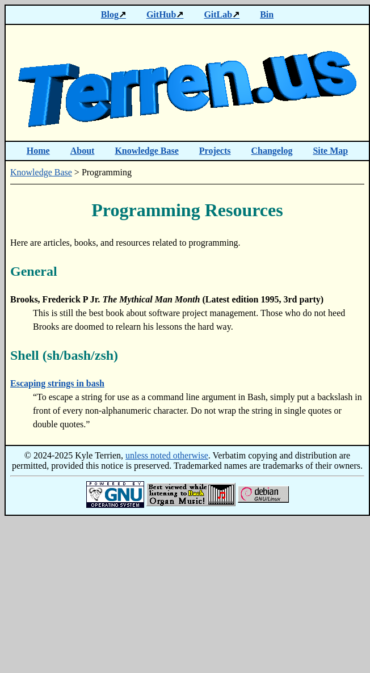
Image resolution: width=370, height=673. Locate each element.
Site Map (330, 150)
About (82, 150)
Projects (215, 150)
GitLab (218, 14)
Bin (267, 14)
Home (38, 150)
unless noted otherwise (166, 455)
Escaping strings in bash (57, 383)
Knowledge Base (146, 150)
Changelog (272, 150)
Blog (110, 14)
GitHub (161, 14)
